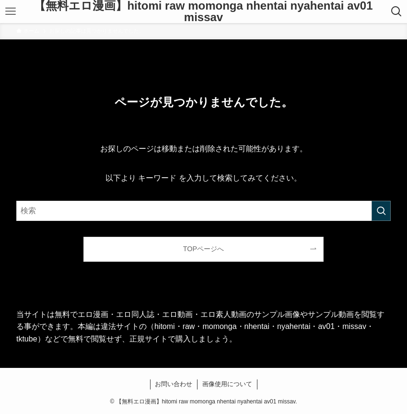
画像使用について (227, 384)
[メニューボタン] (10, 11)
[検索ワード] (203, 211)
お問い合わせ (173, 384)
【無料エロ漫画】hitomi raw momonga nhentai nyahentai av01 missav (203, 11)
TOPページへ (203, 249)
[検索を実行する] (381, 211)
